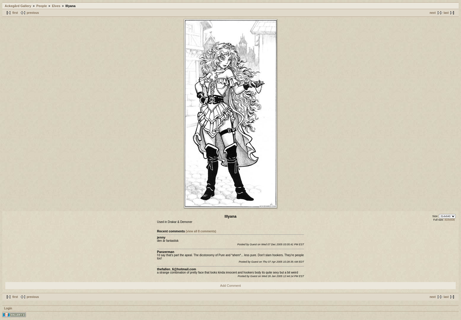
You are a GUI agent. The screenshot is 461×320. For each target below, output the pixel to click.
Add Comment (230, 285)
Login (8, 308)
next (433, 12)
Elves (56, 6)
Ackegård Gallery (18, 6)
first (15, 12)
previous (33, 12)
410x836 (450, 219)
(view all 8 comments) (201, 231)
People (41, 6)
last (446, 12)
